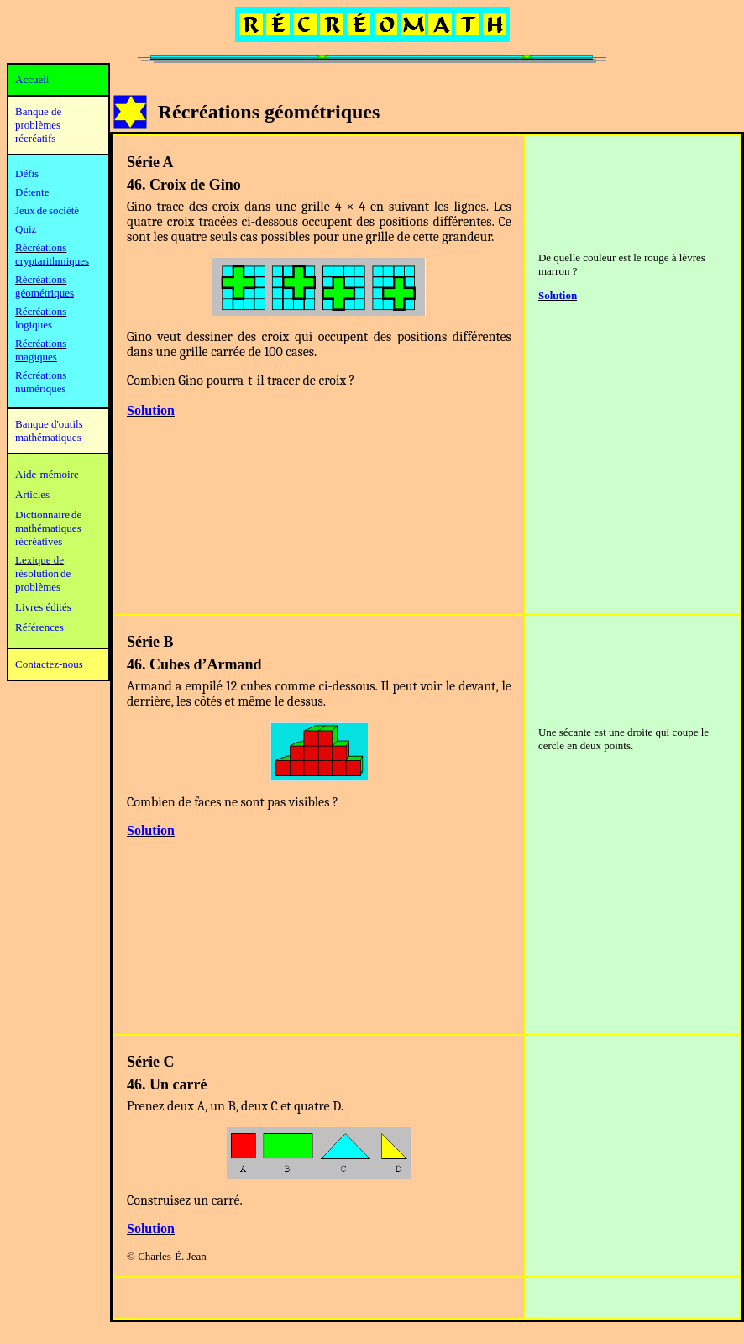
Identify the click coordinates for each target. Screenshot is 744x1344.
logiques (33, 324)
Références (39, 627)
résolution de (43, 573)
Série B (150, 641)
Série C (150, 1061)
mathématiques (48, 528)
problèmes (37, 586)
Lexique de (39, 560)
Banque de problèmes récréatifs (38, 124)
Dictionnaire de (48, 514)
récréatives (38, 541)
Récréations (40, 311)
